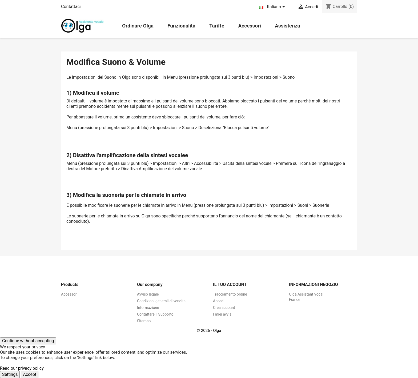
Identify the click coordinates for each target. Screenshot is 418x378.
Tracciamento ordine (230, 294)
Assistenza (287, 26)
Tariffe (216, 26)
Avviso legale (148, 294)
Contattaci (71, 6)
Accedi (218, 301)
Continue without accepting (28, 340)
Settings (10, 374)
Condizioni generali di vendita (161, 301)
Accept (29, 374)
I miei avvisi (222, 314)
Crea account (224, 307)
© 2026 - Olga (209, 330)
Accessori (249, 26)
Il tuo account (230, 284)
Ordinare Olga (138, 26)
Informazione (148, 307)
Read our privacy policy (22, 368)
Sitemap (144, 321)
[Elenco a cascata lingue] (273, 7)
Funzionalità (181, 26)
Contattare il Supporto (155, 314)
